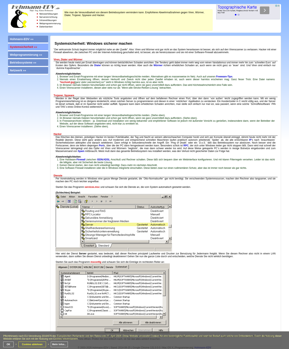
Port (101, 145)
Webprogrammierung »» (26, 54)
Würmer (158, 65)
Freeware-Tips (224, 76)
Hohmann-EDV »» (22, 39)
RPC (185, 145)
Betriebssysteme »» (23, 62)
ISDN (100, 159)
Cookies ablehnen (32, 344)
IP (250, 140)
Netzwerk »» (18, 70)
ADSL (106, 159)
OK (8, 344)
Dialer (97, 65)
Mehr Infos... (59, 344)
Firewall (80, 159)
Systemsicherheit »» (23, 47)
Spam (81, 151)
